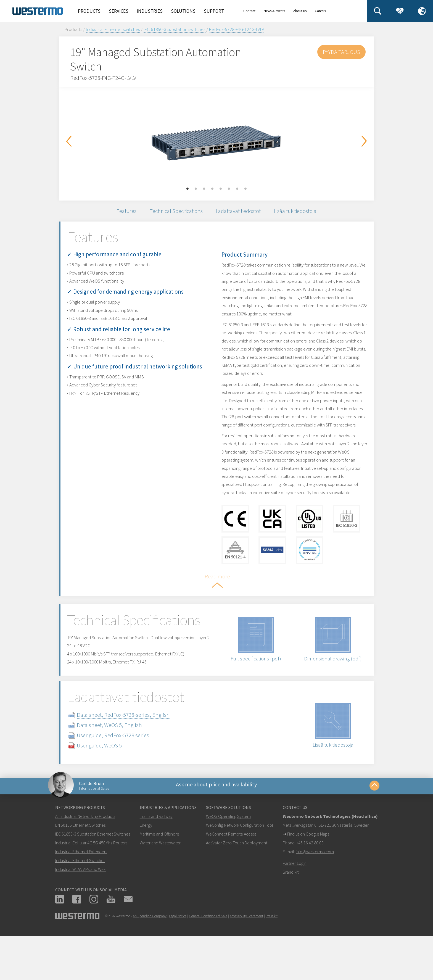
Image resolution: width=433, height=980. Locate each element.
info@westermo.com (315, 898)
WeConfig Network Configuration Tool (239, 872)
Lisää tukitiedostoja (300, 212)
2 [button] (196, 189)
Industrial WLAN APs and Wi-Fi (80, 916)
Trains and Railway (156, 863)
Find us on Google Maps (308, 881)
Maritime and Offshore (159, 881)
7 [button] (237, 189)
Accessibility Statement (246, 963)
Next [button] (364, 141)
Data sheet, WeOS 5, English (118, 768)
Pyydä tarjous (341, 52)
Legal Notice (177, 963)
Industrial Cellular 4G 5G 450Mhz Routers (91, 889)
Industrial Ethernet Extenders (81, 898)
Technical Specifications (173, 212)
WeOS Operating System (228, 863)
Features (120, 212)
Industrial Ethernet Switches (80, 907)
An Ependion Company (150, 963)
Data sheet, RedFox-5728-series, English (131, 758)
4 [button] (212, 189)
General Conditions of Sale (208, 963)
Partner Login (295, 910)
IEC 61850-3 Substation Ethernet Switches (92, 881)
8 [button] (245, 189)
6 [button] (229, 189)
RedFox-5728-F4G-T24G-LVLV (236, 29)
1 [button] (187, 189)
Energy (146, 872)
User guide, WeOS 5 (107, 789)
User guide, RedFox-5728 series (121, 779)
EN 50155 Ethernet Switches (80, 872)
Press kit (272, 963)
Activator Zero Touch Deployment (236, 889)
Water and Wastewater (160, 889)
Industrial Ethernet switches (113, 29)
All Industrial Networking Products (85, 863)
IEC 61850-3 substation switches (174, 29)
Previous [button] (68, 141)
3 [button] (204, 189)
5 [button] (220, 189)
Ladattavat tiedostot (240, 212)
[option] (216, 139)
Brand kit (291, 919)
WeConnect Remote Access (231, 881)
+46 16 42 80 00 (310, 889)
